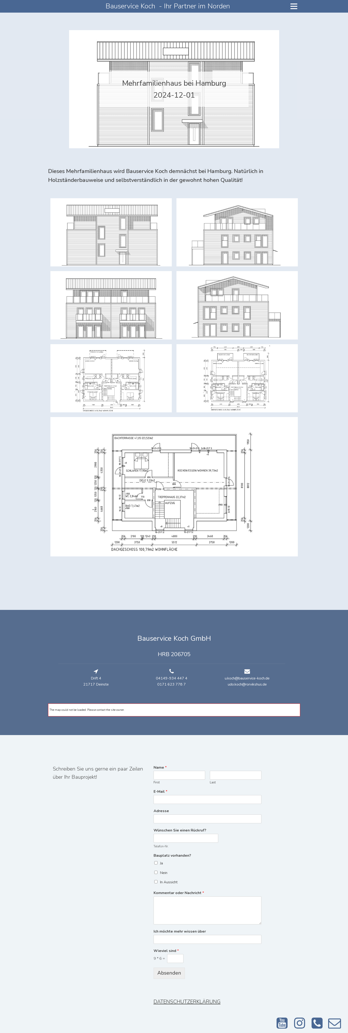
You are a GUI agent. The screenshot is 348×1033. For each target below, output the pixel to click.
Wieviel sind (166, 950)
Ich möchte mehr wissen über (180, 931)
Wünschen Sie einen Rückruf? (180, 830)
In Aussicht (169, 882)
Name (160, 767)
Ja (161, 863)
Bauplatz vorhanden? (172, 855)
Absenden (169, 972)
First (157, 783)
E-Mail (160, 791)
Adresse (161, 811)
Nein (163, 872)
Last (213, 783)
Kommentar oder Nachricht (179, 893)
